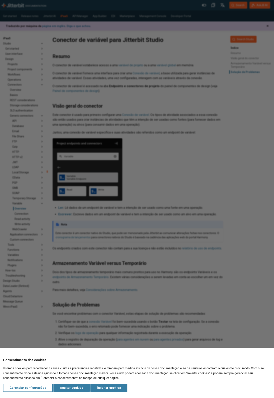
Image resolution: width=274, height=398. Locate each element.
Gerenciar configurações (28, 388)
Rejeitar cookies (109, 388)
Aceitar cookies (71, 388)
